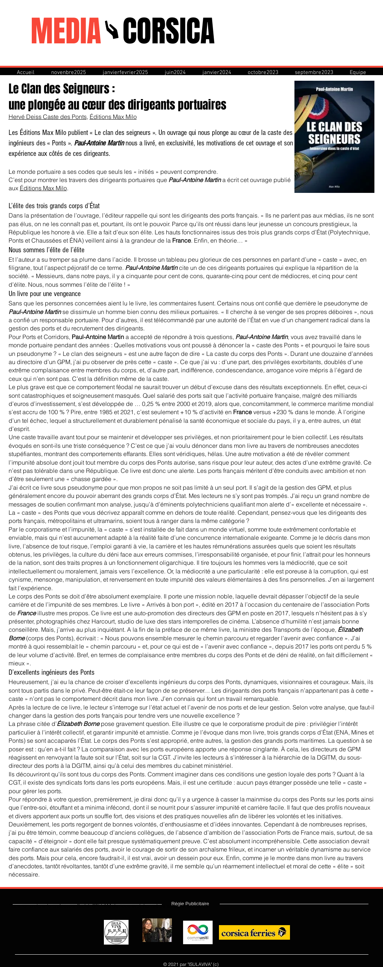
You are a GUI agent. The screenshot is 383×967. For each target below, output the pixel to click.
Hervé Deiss (26, 116)
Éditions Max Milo (113, 116)
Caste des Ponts (65, 116)
